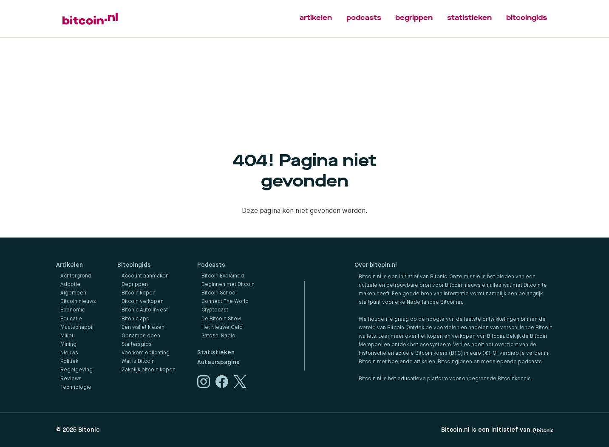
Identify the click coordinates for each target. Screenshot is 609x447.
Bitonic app (136, 319)
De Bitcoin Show (221, 319)
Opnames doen (141, 336)
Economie (72, 310)
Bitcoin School (219, 293)
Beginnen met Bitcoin (228, 284)
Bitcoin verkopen (143, 301)
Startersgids (137, 344)
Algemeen (73, 293)
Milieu (67, 336)
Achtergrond (75, 276)
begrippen (414, 18)
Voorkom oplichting (146, 353)
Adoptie (70, 284)
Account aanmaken (145, 276)
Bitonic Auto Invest (145, 310)
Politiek (69, 361)
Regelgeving (76, 370)
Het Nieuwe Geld (222, 327)
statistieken (469, 18)
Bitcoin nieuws (78, 301)
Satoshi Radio (218, 336)
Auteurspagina (218, 362)
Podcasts (211, 265)
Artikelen (69, 265)
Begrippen (135, 284)
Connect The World (225, 301)
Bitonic (88, 430)
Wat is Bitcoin (138, 361)
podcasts (363, 18)
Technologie (75, 387)
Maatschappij (76, 327)
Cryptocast (214, 310)
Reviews (71, 379)
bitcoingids (526, 18)
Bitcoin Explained (222, 276)
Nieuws (69, 353)
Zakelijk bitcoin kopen (149, 370)
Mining (68, 344)
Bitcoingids (134, 265)
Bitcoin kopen (139, 293)
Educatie (71, 319)
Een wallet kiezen (143, 327)
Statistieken (216, 353)
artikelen (316, 18)
